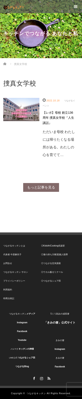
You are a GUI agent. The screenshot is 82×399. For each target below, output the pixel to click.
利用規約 (7, 289)
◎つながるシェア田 (51, 281)
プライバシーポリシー (14, 281)
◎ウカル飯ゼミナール (52, 272)
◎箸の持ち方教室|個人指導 (54, 254)
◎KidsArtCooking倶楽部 (53, 245)
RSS (48, 377)
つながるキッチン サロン (15, 272)
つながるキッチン (36, 393)
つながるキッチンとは (14, 245)
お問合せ (7, 263)
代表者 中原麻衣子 (12, 254)
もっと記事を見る (41, 187)
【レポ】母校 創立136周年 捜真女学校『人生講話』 (58, 118)
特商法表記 (8, 298)
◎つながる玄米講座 (51, 263)
